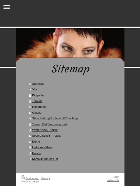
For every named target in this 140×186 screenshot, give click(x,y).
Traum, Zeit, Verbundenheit (49, 124)
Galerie (36, 112)
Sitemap (45, 178)
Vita (34, 89)
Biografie (37, 95)
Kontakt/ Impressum (45, 158)
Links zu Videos (42, 147)
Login (116, 177)
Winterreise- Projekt (44, 129)
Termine (37, 101)
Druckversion (30, 178)
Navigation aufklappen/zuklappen (70, 6)
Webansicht (113, 180)
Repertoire (39, 106)
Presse (36, 153)
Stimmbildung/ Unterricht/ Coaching (55, 118)
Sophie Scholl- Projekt (46, 135)
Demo (36, 141)
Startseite (38, 83)
